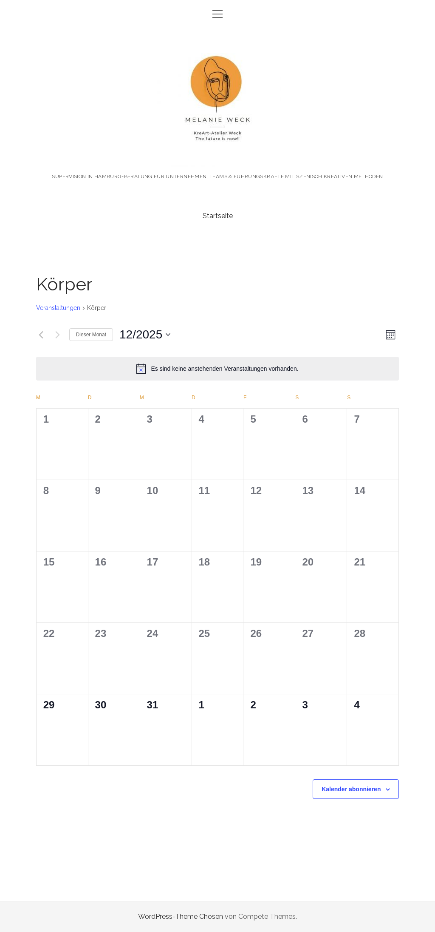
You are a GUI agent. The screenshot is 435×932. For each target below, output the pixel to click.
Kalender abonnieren (351, 789)
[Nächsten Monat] (58, 335)
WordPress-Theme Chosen (180, 916)
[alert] (217, 369)
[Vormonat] (41, 335)
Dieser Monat (91, 335)
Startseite (218, 216)
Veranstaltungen (58, 307)
